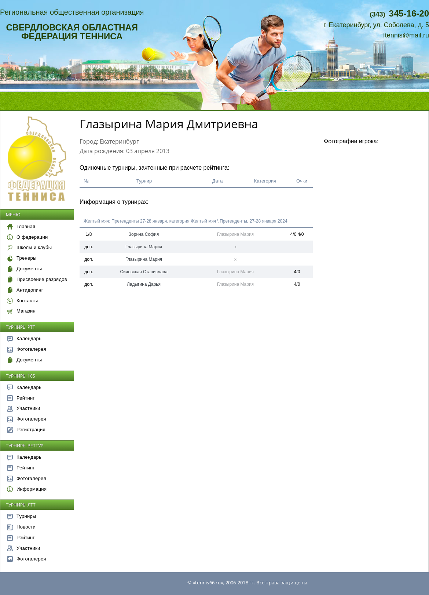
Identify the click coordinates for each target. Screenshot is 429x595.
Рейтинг (21, 398)
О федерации (27, 237)
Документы (24, 268)
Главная (21, 226)
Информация (27, 489)
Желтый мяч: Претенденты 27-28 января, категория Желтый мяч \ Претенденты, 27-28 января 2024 (185, 221)
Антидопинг (25, 290)
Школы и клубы (29, 247)
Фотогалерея (26, 349)
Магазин (21, 311)
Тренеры (21, 258)
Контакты (22, 300)
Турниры (21, 516)
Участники (23, 408)
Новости (21, 527)
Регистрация (26, 429)
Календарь (24, 338)
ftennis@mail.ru (406, 35)
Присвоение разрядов (37, 279)
